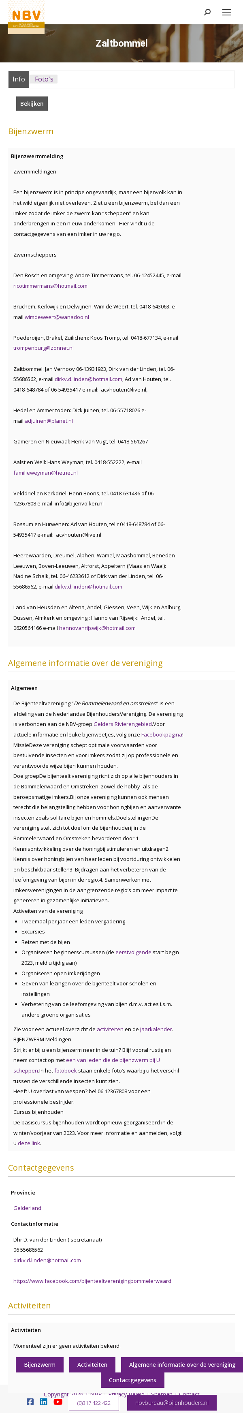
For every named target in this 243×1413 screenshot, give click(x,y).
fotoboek (66, 1070)
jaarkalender (156, 1029)
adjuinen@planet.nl (49, 420)
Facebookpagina (161, 734)
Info (19, 79)
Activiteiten (92, 1364)
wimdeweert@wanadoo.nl (57, 317)
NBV (96, 1394)
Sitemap (162, 1394)
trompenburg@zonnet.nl (43, 347)
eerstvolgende (134, 952)
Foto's (44, 79)
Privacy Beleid (126, 1394)
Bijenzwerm (39, 1364)
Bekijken (32, 103)
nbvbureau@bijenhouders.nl (172, 1403)
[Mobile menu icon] (227, 12)
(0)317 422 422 (94, 1403)
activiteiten (110, 1029)
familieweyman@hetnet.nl (45, 472)
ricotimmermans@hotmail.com (50, 285)
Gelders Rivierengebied (123, 724)
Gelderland (27, 1208)
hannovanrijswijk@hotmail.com (97, 628)
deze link (29, 1143)
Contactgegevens (132, 1380)
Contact (189, 1394)
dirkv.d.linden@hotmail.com (88, 379)
